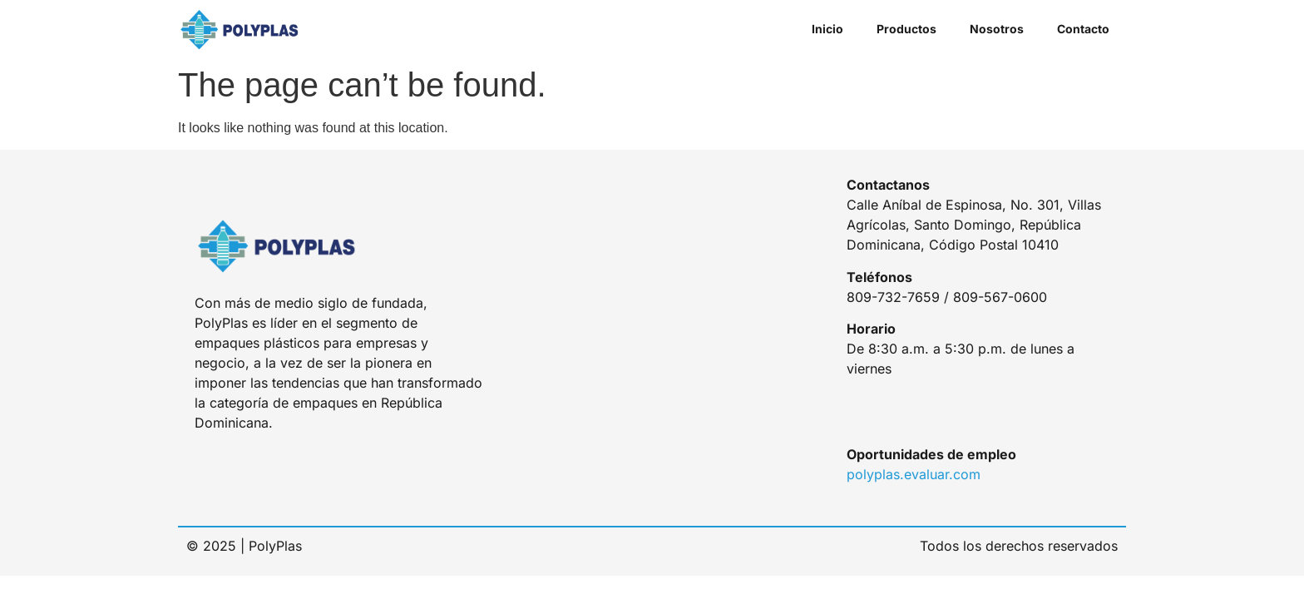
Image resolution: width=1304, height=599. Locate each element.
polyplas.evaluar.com (913, 474)
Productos (906, 29)
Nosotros (997, 29)
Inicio (827, 29)
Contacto (1083, 29)
